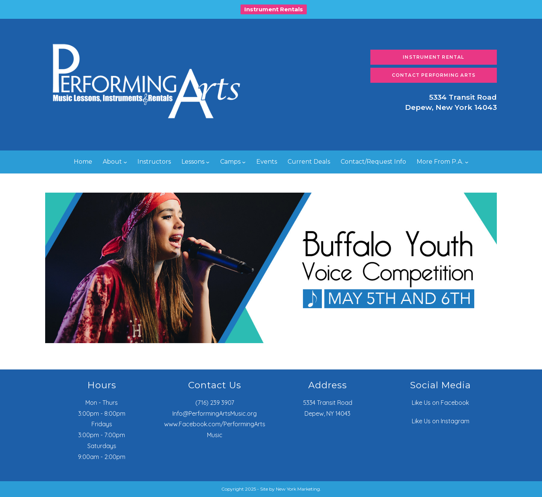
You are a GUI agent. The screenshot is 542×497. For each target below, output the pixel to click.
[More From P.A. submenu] (467, 162)
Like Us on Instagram (440, 421)
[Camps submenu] (244, 162)
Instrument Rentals (273, 9)
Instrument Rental (433, 57)
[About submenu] (125, 162)
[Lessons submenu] (208, 162)
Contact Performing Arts (434, 75)
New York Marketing (298, 489)
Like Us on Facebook (440, 402)
